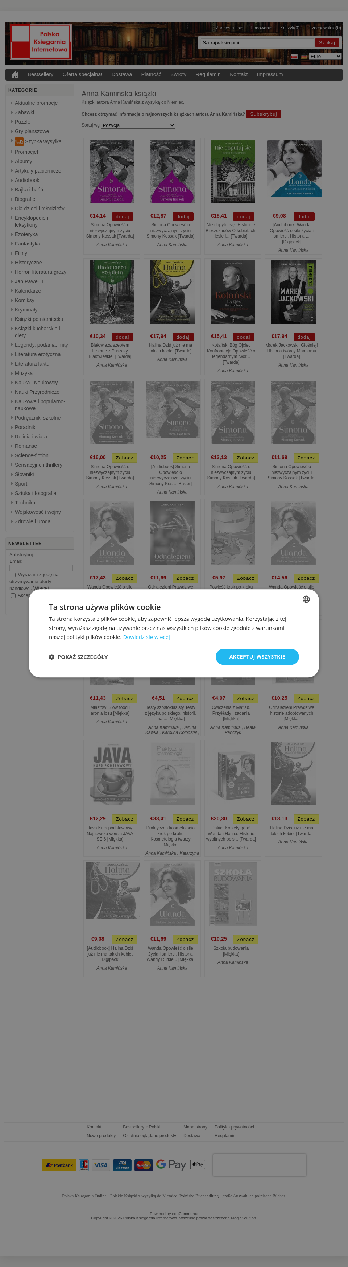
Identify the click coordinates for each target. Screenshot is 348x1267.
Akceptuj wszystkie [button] (257, 656)
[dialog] (174, 633)
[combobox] (306, 599)
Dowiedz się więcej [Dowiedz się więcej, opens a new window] (146, 636)
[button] (78, 656)
